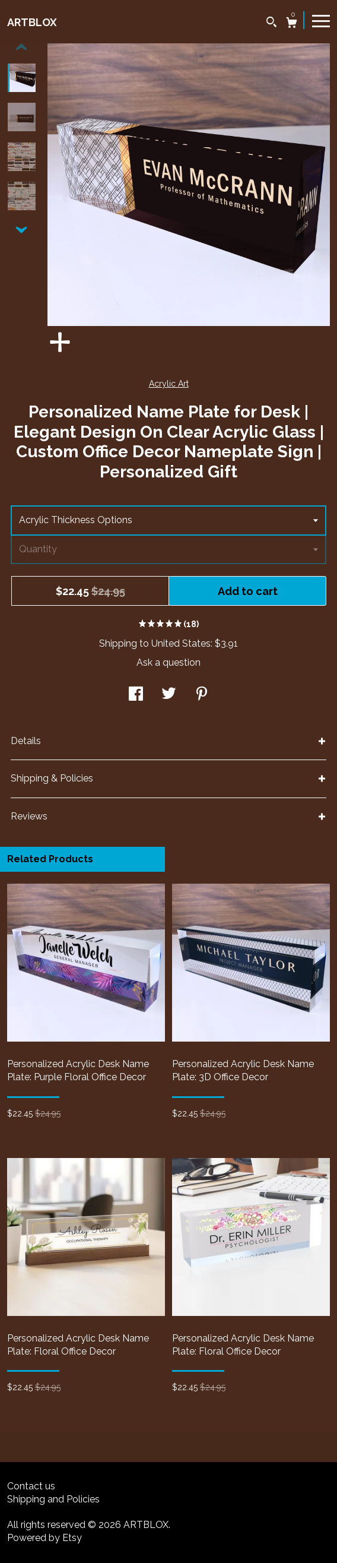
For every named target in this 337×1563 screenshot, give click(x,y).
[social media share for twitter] (169, 695)
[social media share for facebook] (136, 695)
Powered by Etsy (44, 1537)
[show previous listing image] (21, 47)
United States (181, 643)
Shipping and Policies (53, 1499)
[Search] (271, 23)
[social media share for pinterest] (202, 695)
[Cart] (291, 24)
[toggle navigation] (321, 20)
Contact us (31, 1486)
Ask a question (168, 662)
